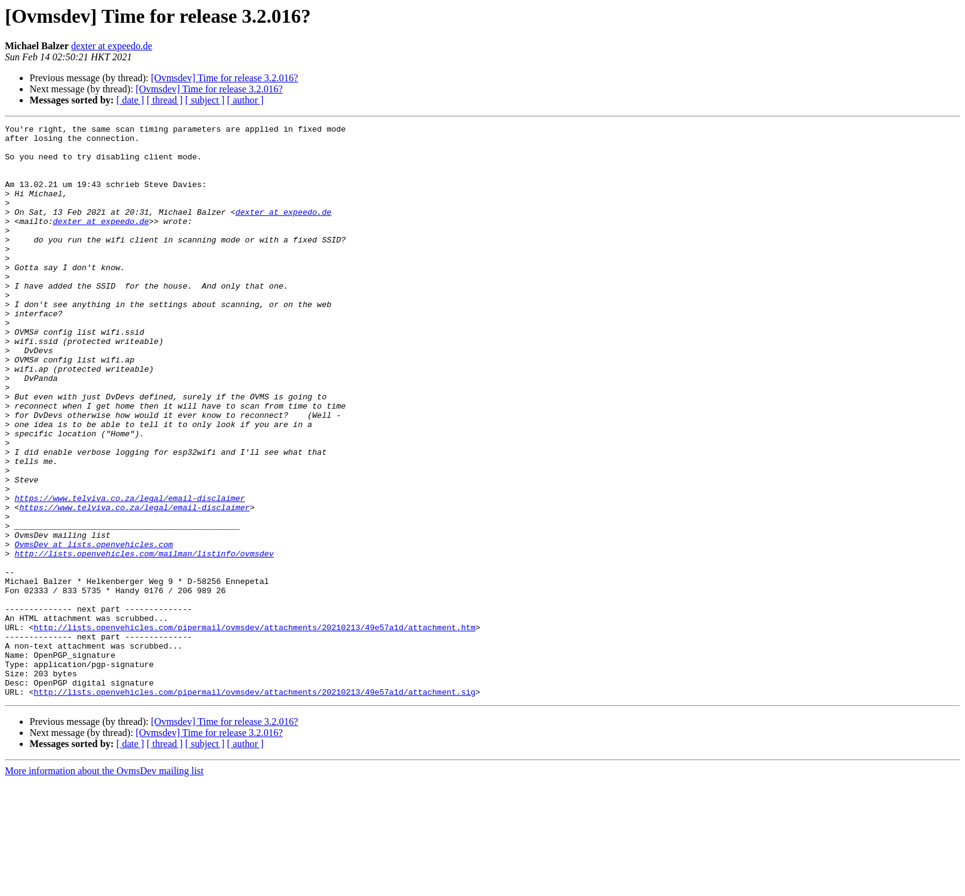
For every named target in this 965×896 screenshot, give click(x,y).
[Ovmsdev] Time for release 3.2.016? (224, 78)
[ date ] (130, 100)
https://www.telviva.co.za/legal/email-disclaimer (130, 573)
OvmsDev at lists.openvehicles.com (94, 628)
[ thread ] (164, 100)
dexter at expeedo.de (112, 46)
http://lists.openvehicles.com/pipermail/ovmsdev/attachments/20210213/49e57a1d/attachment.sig (255, 806)
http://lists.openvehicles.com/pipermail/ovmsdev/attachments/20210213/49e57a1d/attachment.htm (255, 728)
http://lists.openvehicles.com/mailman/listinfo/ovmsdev (144, 640)
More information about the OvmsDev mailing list (104, 885)
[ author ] (245, 100)
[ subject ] (205, 100)
